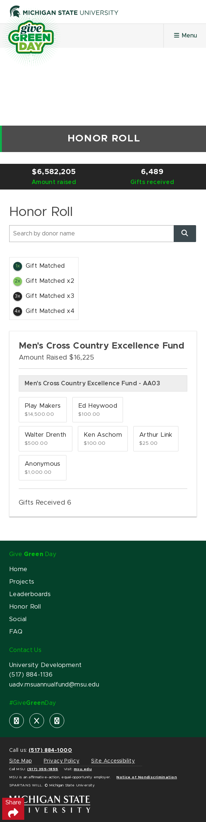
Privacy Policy (61, 761)
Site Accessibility (113, 761)
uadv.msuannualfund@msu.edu (54, 685)
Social (18, 619)
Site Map (20, 761)
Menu (185, 35)
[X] (36, 720)
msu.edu (83, 769)
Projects (21, 582)
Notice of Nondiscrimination (146, 777)
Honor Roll (25, 607)
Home (18, 569)
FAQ (15, 632)
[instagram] (57, 720)
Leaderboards (30, 594)
